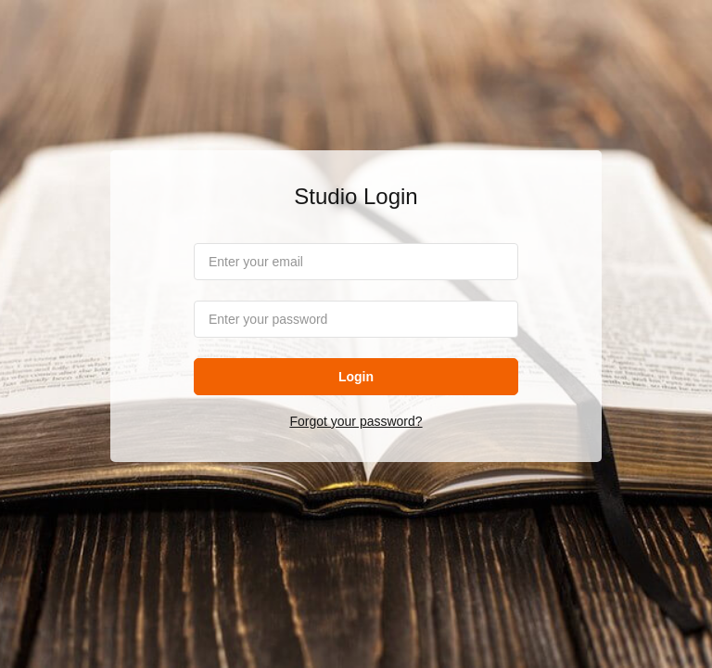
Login (356, 376)
